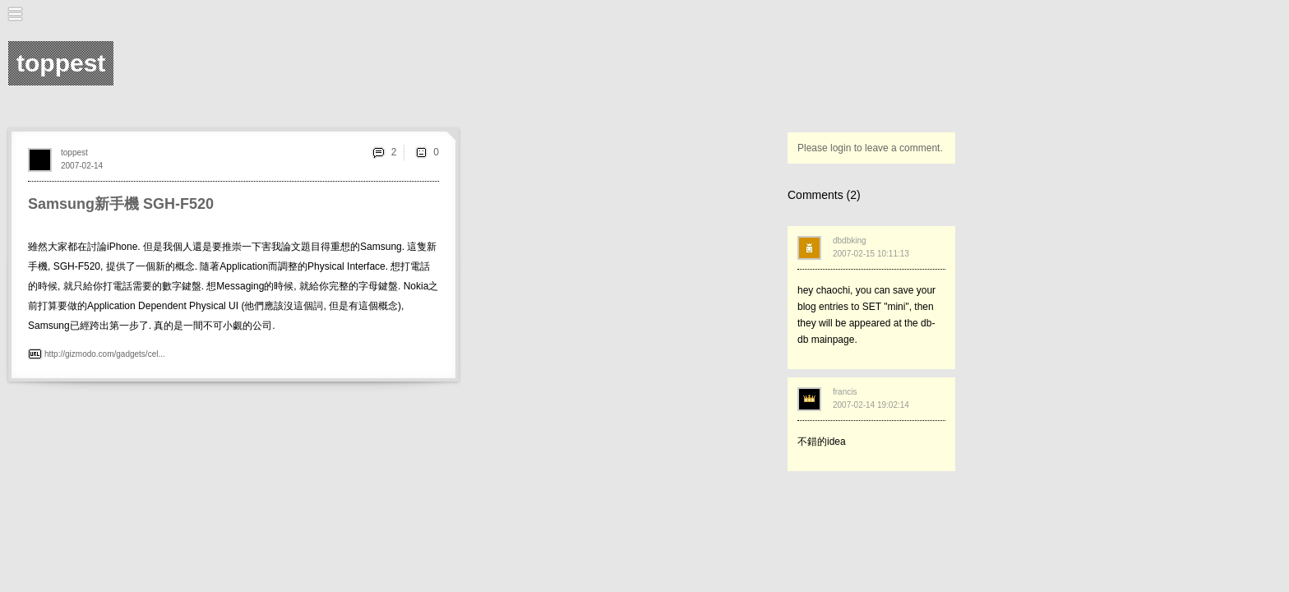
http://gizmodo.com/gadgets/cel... (104, 353)
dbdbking (849, 240)
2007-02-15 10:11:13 (871, 253)
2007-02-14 (82, 165)
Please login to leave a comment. (870, 148)
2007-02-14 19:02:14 (871, 404)
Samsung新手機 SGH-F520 (121, 204)
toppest (74, 152)
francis (845, 391)
